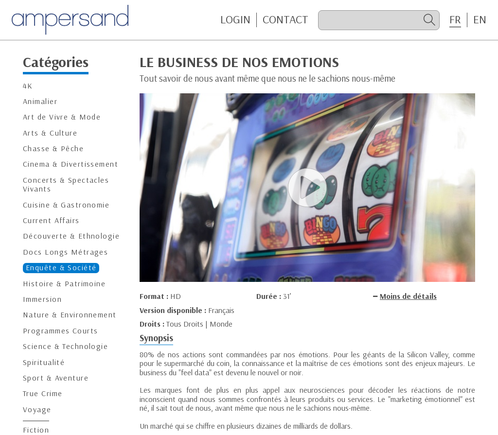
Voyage (37, 409)
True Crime (42, 393)
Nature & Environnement (70, 314)
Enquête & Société (61, 267)
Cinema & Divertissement (70, 164)
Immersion (42, 299)
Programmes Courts (60, 330)
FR (455, 19)
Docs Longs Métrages (65, 252)
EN (479, 19)
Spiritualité (44, 362)
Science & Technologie (65, 346)
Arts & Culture (50, 133)
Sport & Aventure (56, 378)
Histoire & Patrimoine (64, 283)
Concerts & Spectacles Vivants (66, 184)
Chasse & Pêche (53, 148)
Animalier (40, 101)
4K (28, 85)
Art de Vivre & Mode (62, 117)
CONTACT (285, 19)
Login (235, 19)
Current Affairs (51, 220)
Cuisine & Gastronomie (66, 204)
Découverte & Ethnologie (71, 236)
